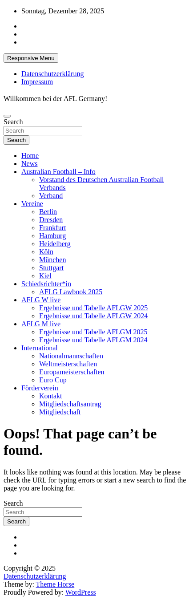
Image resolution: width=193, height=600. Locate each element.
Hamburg (52, 235)
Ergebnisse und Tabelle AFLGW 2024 (93, 316)
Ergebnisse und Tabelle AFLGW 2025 (93, 308)
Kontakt (50, 396)
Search (13, 122)
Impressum (37, 81)
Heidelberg (55, 243)
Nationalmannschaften (71, 356)
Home (30, 155)
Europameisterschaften (72, 372)
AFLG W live (40, 300)
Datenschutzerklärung (52, 73)
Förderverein (39, 388)
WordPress (80, 592)
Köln (46, 251)
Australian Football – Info (58, 171)
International (39, 348)
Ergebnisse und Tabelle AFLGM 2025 (93, 332)
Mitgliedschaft (59, 412)
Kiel (45, 276)
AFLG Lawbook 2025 (70, 292)
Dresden (51, 219)
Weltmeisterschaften (68, 364)
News (29, 163)
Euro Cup (53, 380)
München (52, 260)
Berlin (48, 211)
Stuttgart (51, 268)
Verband (51, 195)
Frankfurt (52, 227)
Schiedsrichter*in (46, 284)
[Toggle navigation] (7, 116)
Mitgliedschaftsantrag (70, 404)
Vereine (32, 203)
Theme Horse (55, 584)
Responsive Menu (31, 58)
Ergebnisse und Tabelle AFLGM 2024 (93, 340)
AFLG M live (40, 324)
